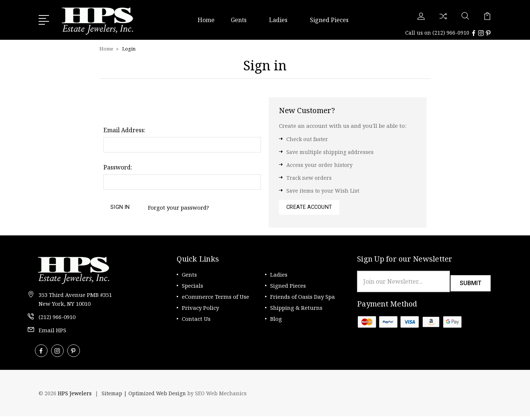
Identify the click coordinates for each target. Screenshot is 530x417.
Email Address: (124, 129)
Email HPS (52, 330)
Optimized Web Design (157, 393)
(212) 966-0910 (450, 32)
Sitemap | (115, 393)
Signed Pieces (329, 19)
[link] (471, 394)
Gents (242, 19)
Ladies (281, 19)
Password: (117, 166)
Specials (192, 286)
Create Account (310, 207)
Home (206, 19)
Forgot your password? (179, 207)
